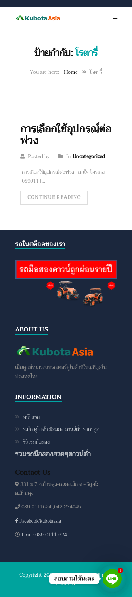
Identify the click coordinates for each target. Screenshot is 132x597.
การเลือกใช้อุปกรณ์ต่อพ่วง (66, 135)
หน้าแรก (31, 417)
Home (71, 72)
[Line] (112, 578)
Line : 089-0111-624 (43, 535)
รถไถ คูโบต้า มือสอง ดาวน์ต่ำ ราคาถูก (61, 429)
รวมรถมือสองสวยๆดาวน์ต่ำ (53, 454)
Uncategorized (89, 156)
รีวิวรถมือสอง (36, 442)
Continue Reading (54, 197)
